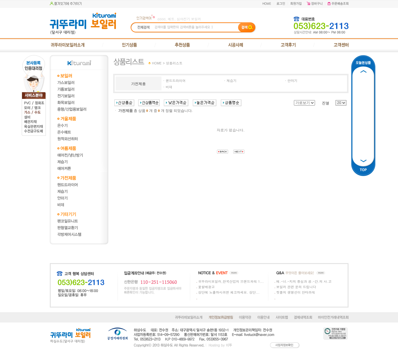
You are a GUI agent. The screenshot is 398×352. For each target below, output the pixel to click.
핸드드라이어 (176, 80)
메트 (171, 19)
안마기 (293, 80)
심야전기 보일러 (189, 19)
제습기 (232, 80)
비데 (169, 87)
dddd (162, 19)
